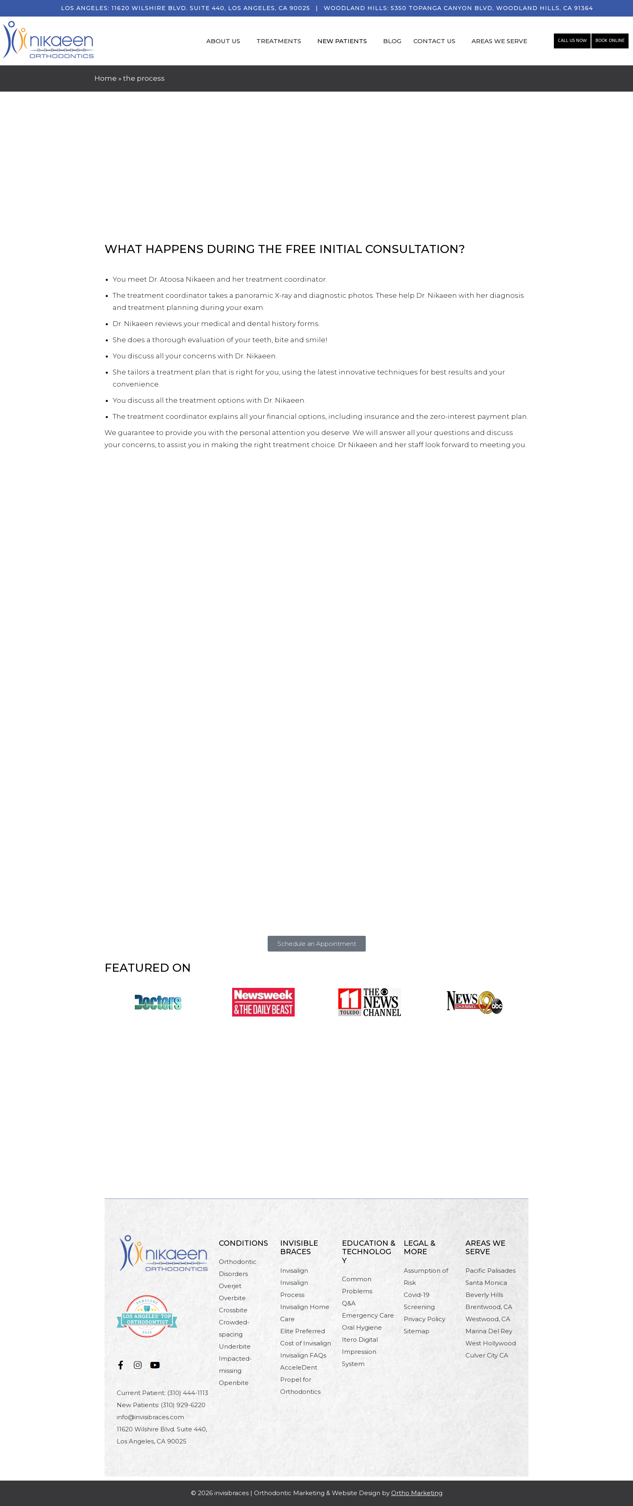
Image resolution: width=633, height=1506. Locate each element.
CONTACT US (434, 41)
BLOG (392, 41)
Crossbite (233, 1310)
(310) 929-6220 (183, 1405)
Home (105, 78)
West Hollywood (490, 1343)
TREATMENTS (278, 41)
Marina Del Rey (488, 1331)
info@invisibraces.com (150, 1417)
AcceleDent (298, 1367)
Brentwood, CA (488, 1307)
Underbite (235, 1346)
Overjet (230, 1286)
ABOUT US (223, 41)
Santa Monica (486, 1282)
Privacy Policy (424, 1319)
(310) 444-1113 (187, 1393)
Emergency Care (368, 1315)
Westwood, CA (487, 1319)
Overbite (232, 1298)
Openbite (234, 1383)
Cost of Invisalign (305, 1343)
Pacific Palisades (490, 1270)
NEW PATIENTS (342, 41)
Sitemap (417, 1331)
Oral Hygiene (362, 1327)
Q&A (349, 1303)
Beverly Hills (484, 1295)
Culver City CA (486, 1355)
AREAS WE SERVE (499, 41)
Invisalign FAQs (303, 1355)
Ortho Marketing (416, 1493)
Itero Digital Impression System (360, 1352)
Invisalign (294, 1270)
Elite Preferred (302, 1331)
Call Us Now (572, 40)
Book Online (610, 40)
